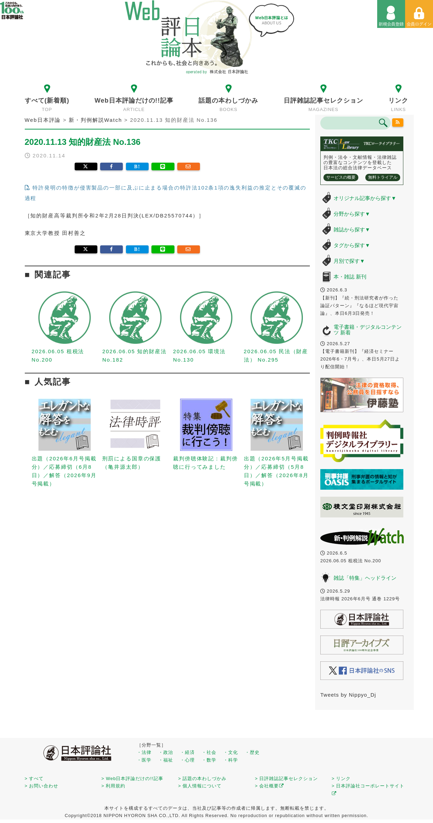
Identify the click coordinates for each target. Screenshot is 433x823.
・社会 (209, 752)
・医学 (144, 760)
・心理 (187, 760)
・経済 (187, 752)
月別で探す (349, 261)
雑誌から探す (352, 229)
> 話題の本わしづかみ (202, 778)
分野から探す (352, 214)
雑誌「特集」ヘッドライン (365, 578)
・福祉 (165, 760)
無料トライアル (382, 177)
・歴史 (252, 752)
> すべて (34, 778)
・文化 (230, 752)
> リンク (341, 778)
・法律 (144, 752)
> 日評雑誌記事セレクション (286, 778)
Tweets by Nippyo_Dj (348, 695)
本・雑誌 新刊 (350, 277)
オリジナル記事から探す (365, 198)
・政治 (165, 752)
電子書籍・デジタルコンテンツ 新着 (368, 330)
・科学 (230, 760)
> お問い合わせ (42, 785)
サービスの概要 (341, 177)
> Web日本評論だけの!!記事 (132, 778)
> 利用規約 (114, 785)
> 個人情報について (200, 785)
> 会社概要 (269, 785)
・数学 (209, 760)
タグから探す (352, 245)
